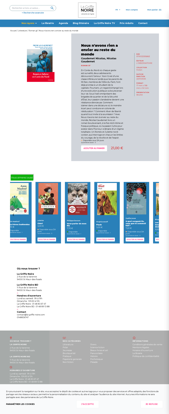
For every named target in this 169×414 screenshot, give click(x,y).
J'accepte (87, 404)
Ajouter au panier (94, 148)
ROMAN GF (86, 65)
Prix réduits (126, 23)
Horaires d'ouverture (143, 350)
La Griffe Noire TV (104, 23)
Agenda (63, 23)
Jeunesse (67, 350)
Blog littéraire (81, 23)
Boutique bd (69, 353)
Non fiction (68, 362)
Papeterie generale (72, 359)
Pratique (67, 356)
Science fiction (97, 347)
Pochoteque (96, 359)
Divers (93, 344)
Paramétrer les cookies (20, 404)
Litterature (68, 344)
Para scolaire (96, 353)
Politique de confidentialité (146, 356)
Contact (142, 23)
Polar (65, 347)
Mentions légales (141, 347)
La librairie (48, 23)
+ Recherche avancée (33, 13)
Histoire (94, 356)
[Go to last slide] (12, 216)
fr (117, 10)
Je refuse (152, 404)
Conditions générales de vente (147, 344)
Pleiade (94, 362)
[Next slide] (156, 216)
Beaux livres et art (99, 350)
